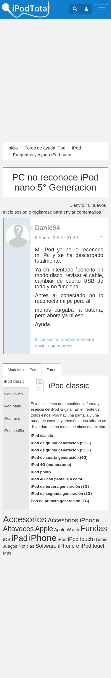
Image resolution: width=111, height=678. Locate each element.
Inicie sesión (15, 211)
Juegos (10, 546)
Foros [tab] (51, 370)
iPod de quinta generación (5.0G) (61, 450)
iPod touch (80, 539)
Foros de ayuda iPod (45, 147)
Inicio (12, 147)
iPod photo (41, 472)
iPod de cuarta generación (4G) (59, 457)
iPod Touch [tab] (13, 394)
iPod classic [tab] (14, 381)
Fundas (94, 528)
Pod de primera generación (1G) (60, 501)
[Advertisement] (55, 80)
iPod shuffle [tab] (14, 430)
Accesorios (24, 519)
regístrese (42, 211)
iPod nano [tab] (12, 406)
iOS (6, 539)
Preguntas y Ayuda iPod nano (42, 154)
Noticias (26, 546)
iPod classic (42, 435)
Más (7, 552)
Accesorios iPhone (73, 520)
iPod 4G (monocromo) (51, 464)
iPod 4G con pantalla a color (57, 479)
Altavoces (18, 529)
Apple (44, 529)
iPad (20, 538)
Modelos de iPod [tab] (22, 370)
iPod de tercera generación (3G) (60, 486)
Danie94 (47, 227)
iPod (76, 147)
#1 (100, 237)
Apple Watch (66, 529)
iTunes (100, 539)
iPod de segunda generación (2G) (61, 493)
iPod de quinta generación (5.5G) (61, 443)
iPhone (42, 538)
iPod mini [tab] (12, 418)
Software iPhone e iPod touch (71, 546)
